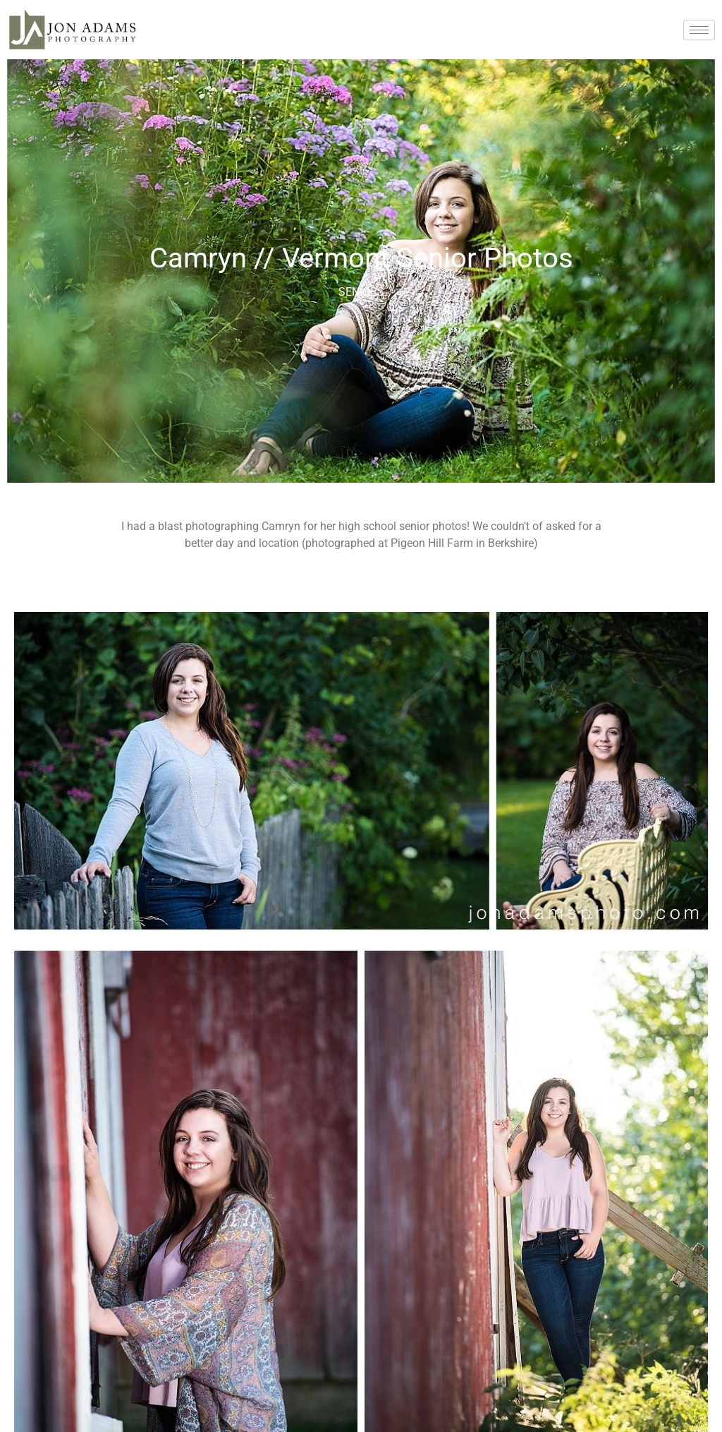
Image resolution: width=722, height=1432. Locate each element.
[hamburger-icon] (699, 30)
